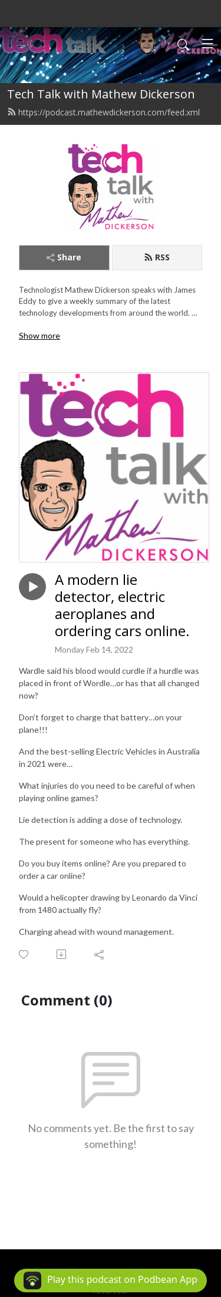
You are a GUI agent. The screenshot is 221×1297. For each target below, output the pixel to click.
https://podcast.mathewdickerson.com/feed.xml (103, 112)
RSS (157, 257)
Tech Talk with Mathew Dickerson (101, 94)
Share (64, 257)
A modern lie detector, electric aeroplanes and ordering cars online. (122, 605)
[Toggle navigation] (207, 43)
